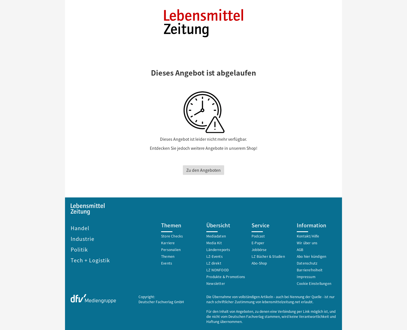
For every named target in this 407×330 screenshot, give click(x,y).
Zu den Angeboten (203, 170)
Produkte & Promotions (225, 276)
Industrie (82, 238)
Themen (167, 256)
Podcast (258, 236)
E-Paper (258, 242)
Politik (79, 249)
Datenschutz (307, 263)
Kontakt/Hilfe (308, 236)
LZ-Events (214, 256)
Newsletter (215, 283)
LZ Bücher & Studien (268, 256)
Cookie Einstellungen (314, 283)
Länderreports (218, 249)
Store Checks (172, 236)
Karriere (168, 242)
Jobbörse (259, 249)
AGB (300, 249)
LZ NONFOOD (217, 269)
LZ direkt (213, 263)
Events (166, 263)
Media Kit (214, 242)
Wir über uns (307, 242)
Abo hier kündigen (311, 256)
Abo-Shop (259, 263)
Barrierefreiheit (309, 269)
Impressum (306, 276)
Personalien (171, 249)
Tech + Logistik (90, 260)
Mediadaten (216, 236)
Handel (80, 228)
